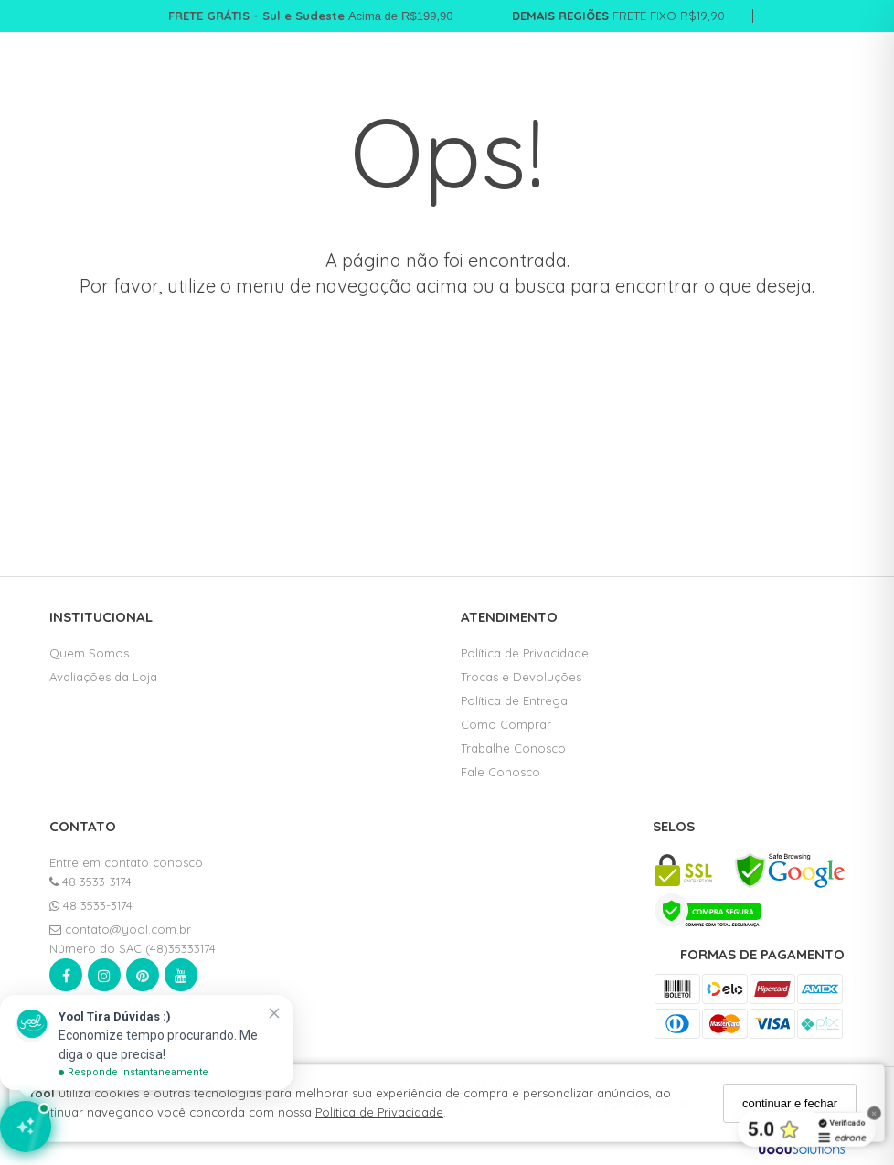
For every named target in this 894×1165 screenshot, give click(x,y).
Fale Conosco (500, 771)
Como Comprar (506, 724)
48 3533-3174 (90, 881)
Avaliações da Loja (103, 676)
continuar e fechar (789, 1103)
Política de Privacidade (379, 1112)
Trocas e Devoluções (521, 676)
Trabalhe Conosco (513, 748)
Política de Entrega (514, 700)
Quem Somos (89, 653)
